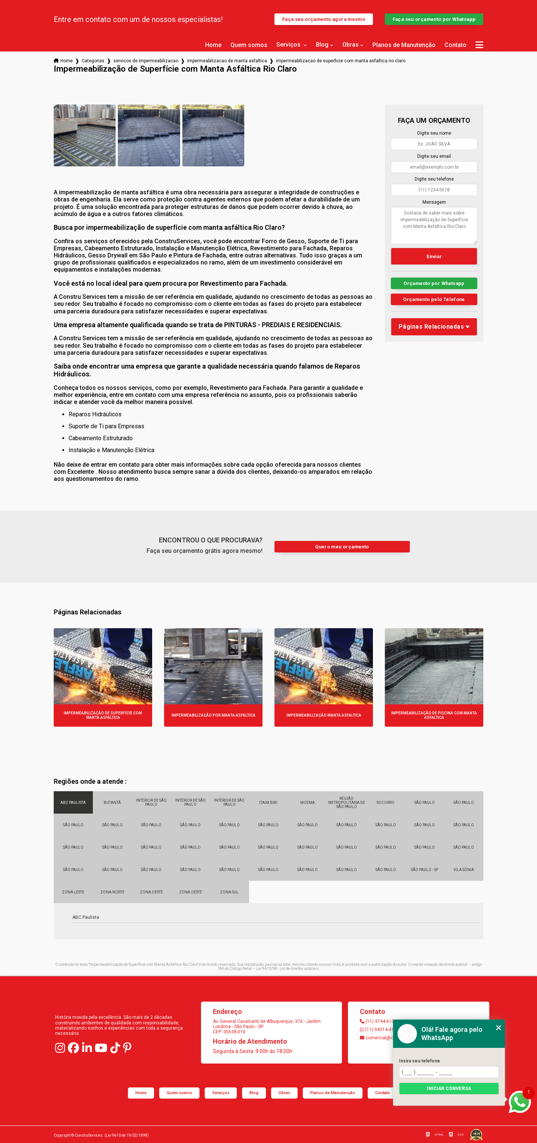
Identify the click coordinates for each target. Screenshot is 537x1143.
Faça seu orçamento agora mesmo (323, 19)
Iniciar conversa (449, 1088)
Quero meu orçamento (342, 546)
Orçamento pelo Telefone (434, 299)
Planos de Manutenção (404, 45)
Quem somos (248, 45)
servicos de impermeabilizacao (145, 60)
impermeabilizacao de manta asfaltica (227, 60)
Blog (322, 44)
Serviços (289, 44)
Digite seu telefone (434, 179)
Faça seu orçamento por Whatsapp (434, 19)
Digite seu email (434, 156)
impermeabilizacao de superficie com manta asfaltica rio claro (340, 60)
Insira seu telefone (419, 1061)
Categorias (93, 60)
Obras (350, 44)
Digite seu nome (434, 133)
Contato (456, 45)
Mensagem (434, 202)
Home (213, 45)
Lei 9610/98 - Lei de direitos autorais (287, 969)
